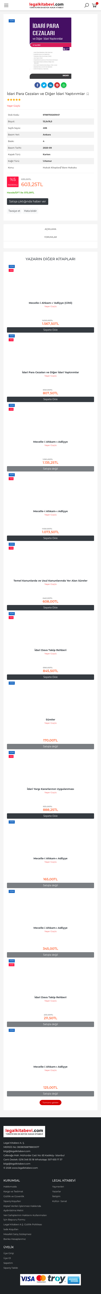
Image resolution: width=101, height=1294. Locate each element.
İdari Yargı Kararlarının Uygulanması (50, 789)
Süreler (50, 719)
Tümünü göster (50, 1102)
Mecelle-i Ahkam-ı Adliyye (50, 858)
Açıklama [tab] (50, 229)
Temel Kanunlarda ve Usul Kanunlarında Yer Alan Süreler (50, 580)
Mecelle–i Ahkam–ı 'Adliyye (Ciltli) (50, 302)
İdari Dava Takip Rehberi (50, 650)
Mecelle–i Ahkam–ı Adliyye (50, 441)
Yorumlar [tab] (50, 237)
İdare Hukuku (69, 167)
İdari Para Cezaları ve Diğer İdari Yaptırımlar (50, 372)
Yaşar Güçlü (50, 306)
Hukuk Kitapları (51, 167)
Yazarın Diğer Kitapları (50, 259)
